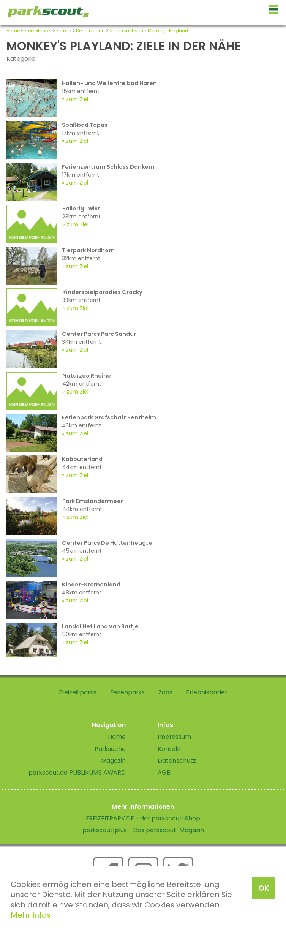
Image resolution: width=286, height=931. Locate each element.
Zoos (165, 692)
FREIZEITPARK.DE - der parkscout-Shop (143, 818)
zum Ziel (77, 99)
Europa (63, 31)
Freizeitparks (38, 31)
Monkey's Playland (168, 31)
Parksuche (110, 748)
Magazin (113, 760)
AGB (164, 772)
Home (13, 31)
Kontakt (170, 748)
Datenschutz (177, 760)
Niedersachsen (126, 31)
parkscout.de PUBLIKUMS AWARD (77, 772)
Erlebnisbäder (206, 692)
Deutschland (90, 31)
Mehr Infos (31, 915)
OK (263, 888)
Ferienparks (127, 692)
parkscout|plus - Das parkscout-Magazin (143, 830)
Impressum (174, 736)
